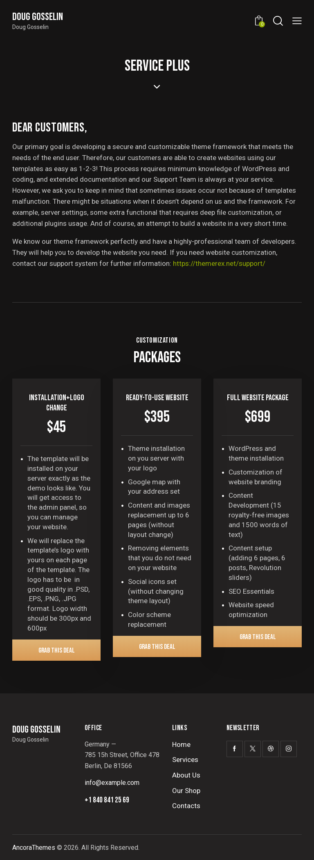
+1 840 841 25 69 (107, 800)
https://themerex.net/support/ (219, 263)
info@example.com (112, 782)
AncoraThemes (33, 847)
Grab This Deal (56, 650)
